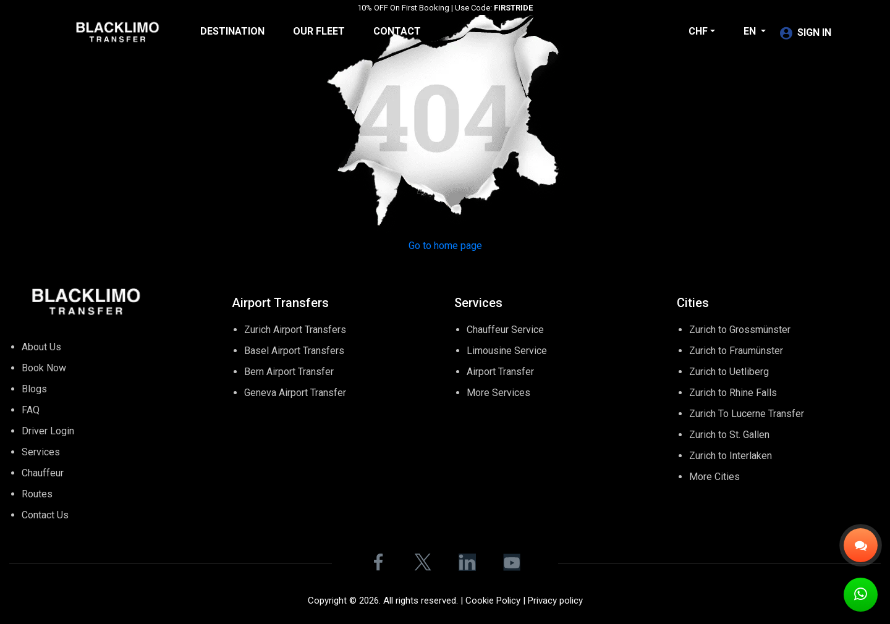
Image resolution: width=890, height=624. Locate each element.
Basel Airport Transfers (294, 350)
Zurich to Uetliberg (729, 371)
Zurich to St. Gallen (729, 435)
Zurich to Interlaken (730, 456)
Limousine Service (507, 350)
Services (41, 452)
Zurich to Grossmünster (739, 329)
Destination (232, 31)
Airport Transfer (500, 371)
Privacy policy (555, 600)
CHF (698, 31)
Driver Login (48, 431)
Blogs (34, 389)
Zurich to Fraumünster (736, 350)
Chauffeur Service (505, 329)
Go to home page (445, 245)
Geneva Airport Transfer (295, 392)
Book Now (44, 368)
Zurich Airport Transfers (295, 329)
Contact (397, 31)
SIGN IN (805, 32)
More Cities (714, 477)
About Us (41, 347)
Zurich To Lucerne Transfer (746, 414)
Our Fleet (319, 31)
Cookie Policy (492, 600)
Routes (37, 494)
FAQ (31, 410)
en (751, 31)
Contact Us (45, 515)
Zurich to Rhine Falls (733, 392)
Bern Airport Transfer (289, 371)
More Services (498, 392)
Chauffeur (43, 473)
